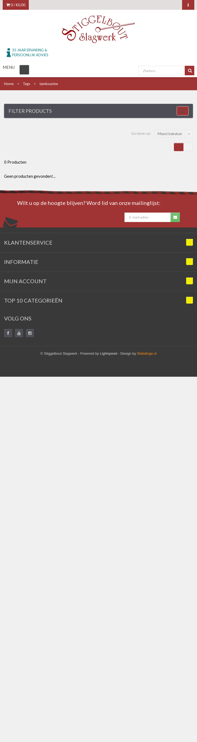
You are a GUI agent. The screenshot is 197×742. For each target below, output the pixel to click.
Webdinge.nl (147, 353)
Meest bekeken (170, 134)
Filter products (30, 111)
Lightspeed (108, 353)
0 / (15, 4)
